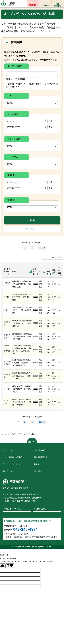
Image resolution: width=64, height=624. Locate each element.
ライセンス (12, 157)
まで (29, 127)
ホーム (3, 434)
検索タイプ (11, 79)
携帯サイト (38, 464)
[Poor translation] (9, 565)
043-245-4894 (25, 529)
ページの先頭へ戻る (32, 441)
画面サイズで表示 (56, 257)
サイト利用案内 (39, 450)
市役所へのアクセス (13, 509)
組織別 (10, 200)
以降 (29, 121)
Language (45, 5)
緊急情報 (32, 5)
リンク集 (37, 471)
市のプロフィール (9, 471)
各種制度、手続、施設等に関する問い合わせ (28, 521)
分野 (9, 96)
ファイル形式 (13, 139)
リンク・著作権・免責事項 (12, 457)
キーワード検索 (14, 66)
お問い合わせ (41, 509)
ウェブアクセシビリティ (11, 464)
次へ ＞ (42, 247)
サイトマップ (7, 450)
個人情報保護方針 (40, 457)
